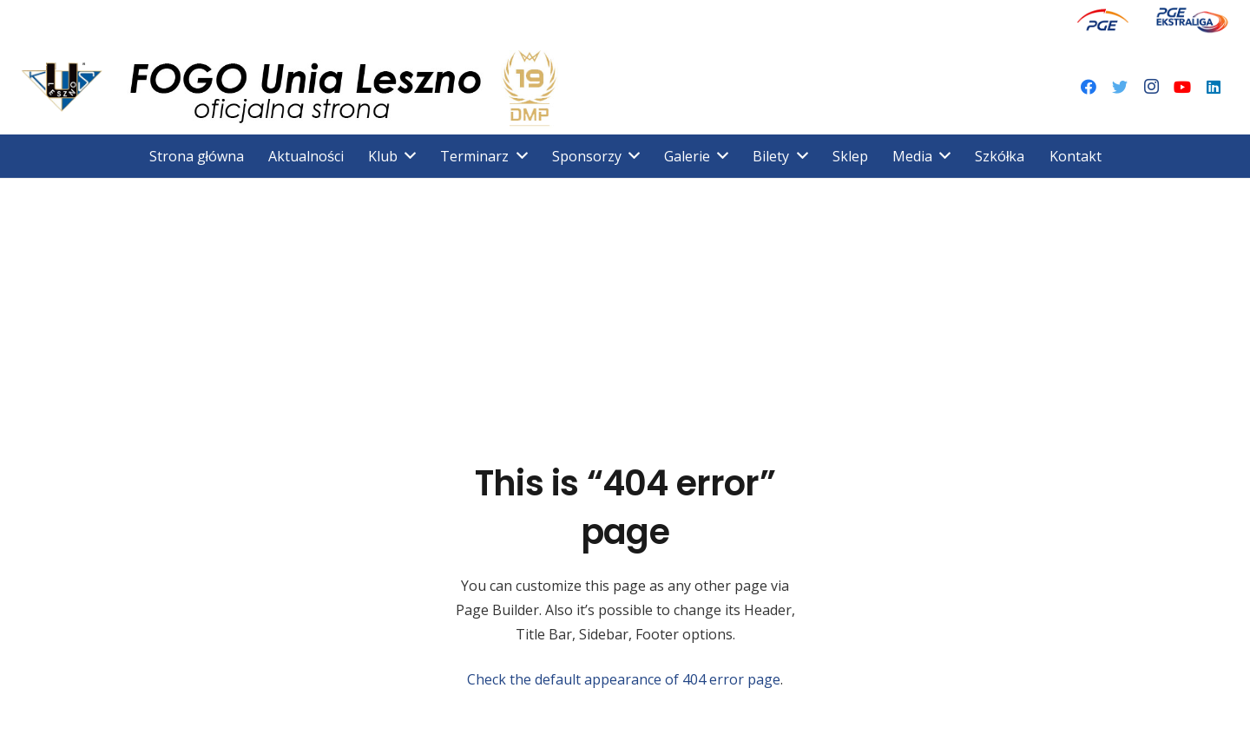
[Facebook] (1088, 86)
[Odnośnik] (1103, 19)
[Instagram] (1151, 86)
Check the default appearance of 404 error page (623, 679)
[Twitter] (1119, 86)
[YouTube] (1182, 86)
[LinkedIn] (1213, 86)
